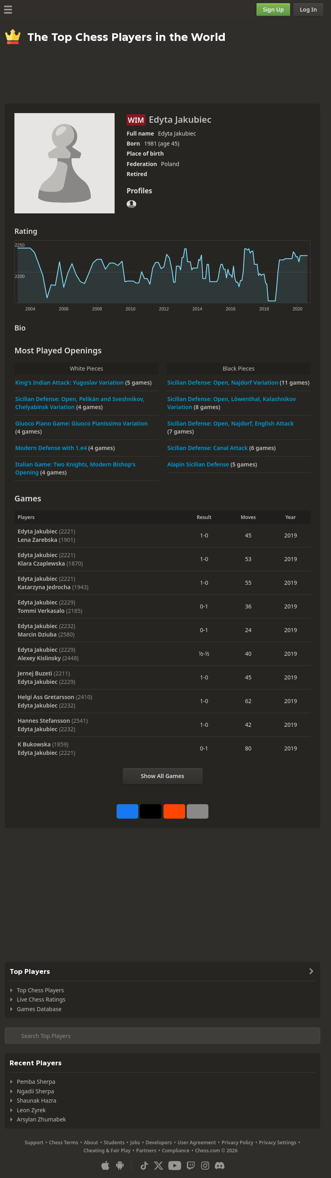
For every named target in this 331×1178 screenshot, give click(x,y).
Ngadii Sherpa (35, 1091)
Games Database (39, 1009)
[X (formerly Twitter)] (158, 1165)
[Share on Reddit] (174, 811)
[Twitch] (191, 1165)
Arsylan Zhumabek (41, 1119)
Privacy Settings (277, 1142)
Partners (146, 1150)
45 (248, 535)
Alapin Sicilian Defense (199, 464)
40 (248, 653)
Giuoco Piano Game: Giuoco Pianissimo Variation (81, 423)
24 (248, 630)
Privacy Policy (237, 1142)
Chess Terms (63, 1142)
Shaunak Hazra (37, 1100)
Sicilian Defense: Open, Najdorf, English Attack (231, 423)
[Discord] (219, 1165)
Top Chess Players (40, 990)
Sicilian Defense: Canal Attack (208, 448)
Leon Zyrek (31, 1110)
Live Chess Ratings (41, 999)
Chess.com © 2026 (216, 1150)
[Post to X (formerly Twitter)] (150, 811)
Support (34, 1142)
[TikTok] (144, 1165)
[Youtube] (174, 1165)
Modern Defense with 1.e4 (51, 448)
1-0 (204, 535)
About (91, 1142)
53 (248, 559)
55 (248, 582)
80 (248, 748)
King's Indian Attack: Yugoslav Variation (70, 382)
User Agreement (197, 1142)
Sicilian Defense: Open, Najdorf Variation (224, 382)
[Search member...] (162, 1036)
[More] (197, 811)
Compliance (176, 1150)
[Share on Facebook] (127, 811)
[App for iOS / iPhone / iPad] (105, 1165)
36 (248, 606)
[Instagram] (205, 1165)
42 (248, 724)
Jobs (135, 1142)
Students (114, 1142)
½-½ (204, 653)
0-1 (204, 606)
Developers (158, 1142)
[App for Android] (120, 1165)
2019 (290, 535)
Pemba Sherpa (36, 1081)
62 (248, 701)
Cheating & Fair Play (107, 1150)
